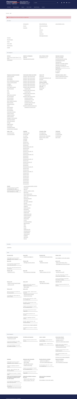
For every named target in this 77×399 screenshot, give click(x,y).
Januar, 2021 (58, 261)
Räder (25, 224)
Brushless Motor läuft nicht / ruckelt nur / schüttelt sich (29, 299)
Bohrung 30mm (26, 180)
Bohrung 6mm (25, 157)
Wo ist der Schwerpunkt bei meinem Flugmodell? (29, 310)
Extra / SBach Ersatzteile (11, 87)
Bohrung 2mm (25, 145)
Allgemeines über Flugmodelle (28, 359)
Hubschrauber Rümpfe (60, 337)
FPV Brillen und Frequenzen (28, 337)
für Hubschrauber (59, 134)
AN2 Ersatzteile (10, 79)
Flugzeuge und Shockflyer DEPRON (62, 63)
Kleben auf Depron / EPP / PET (45, 272)
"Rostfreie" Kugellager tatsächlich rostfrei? (29, 318)
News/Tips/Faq (36, 7)
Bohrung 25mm (26, 179)
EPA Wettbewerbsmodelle (60, 60)
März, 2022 (9, 261)
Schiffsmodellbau (27, 232)
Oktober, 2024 (58, 255)
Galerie (22, 7)
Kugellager (9, 359)
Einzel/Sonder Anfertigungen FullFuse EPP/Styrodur (62, 67)
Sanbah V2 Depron (10, 113)
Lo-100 (8, 93)
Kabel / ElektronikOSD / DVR (42, 86)
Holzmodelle (26, 200)
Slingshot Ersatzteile (10, 115)
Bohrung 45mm (26, 183)
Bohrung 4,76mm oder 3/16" (28, 154)
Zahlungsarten (26, 23)
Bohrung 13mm (26, 173)
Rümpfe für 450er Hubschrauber (29, 90)
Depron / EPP (26, 197)
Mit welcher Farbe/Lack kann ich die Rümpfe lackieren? (29, 303)
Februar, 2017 (9, 281)
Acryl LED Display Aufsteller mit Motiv (30, 186)
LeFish (8, 91)
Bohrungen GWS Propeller (44, 283)
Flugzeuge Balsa (58, 62)
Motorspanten (26, 209)
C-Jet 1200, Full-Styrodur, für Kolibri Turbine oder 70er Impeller (62, 275)
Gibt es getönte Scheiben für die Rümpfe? (29, 314)
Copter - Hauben (42, 337)
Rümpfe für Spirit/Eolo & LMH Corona (30, 105)
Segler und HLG (58, 69)
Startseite (9, 7)
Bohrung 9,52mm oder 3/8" (28, 166)
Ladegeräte (26, 206)
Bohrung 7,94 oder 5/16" (27, 162)
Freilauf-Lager (25, 137)
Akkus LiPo (25, 189)
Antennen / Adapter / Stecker (29, 190)
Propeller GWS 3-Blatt (27, 214)
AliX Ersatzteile (9, 77)
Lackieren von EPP (11, 284)
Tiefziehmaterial (27, 234)
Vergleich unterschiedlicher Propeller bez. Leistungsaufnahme (30, 307)
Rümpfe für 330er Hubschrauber (29, 85)
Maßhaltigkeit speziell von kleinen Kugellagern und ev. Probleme (13, 258)
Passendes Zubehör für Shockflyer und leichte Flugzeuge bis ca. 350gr (14, 191)
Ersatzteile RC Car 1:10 (43, 57)
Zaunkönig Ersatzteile (11, 127)
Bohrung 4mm (25, 152)
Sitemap (40, 31)
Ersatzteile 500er (28, 94)
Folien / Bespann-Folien (28, 193)
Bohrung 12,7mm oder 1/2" (28, 171)
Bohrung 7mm (25, 160)
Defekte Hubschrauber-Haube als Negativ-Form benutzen (29, 285)
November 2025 (10, 255)
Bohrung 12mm (26, 169)
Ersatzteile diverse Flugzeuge (12, 128)
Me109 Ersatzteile (10, 98)
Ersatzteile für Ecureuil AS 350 (30, 107)
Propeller (41, 89)
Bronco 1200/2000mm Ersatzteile (13, 81)
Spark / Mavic (58, 137)
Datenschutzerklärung (43, 25)
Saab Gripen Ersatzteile (11, 111)
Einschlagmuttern (42, 132)
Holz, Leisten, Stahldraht (28, 201)
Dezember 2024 (42, 255)
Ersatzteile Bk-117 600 (28, 101)
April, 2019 (41, 270)
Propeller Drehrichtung (28, 295)
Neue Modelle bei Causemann (12, 337)
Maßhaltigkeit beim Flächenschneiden (63, 264)
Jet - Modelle (58, 70)
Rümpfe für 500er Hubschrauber (29, 93)
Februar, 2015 (9, 289)
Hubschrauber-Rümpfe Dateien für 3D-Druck (14, 58)
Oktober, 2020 (9, 270)
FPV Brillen (41, 79)
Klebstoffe (25, 203)
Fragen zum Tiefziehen (60, 359)
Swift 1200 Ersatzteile (11, 121)
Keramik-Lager (25, 134)
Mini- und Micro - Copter (43, 83)
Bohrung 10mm (26, 168)
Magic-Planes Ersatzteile (11, 94)
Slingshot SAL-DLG (27, 229)
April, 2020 (25, 270)
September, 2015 (59, 281)
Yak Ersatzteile (9, 125)
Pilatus (8, 105)
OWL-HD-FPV (41, 76)
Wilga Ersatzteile (10, 124)
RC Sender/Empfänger (28, 221)
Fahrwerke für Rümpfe (44, 262)
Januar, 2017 (25, 281)
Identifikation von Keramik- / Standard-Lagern (30, 328)
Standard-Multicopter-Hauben (61, 77)
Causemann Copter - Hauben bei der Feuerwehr (29, 292)
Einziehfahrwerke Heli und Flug (61, 58)
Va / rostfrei (25, 135)
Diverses (25, 238)
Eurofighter (9, 84)
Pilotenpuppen (9, 60)
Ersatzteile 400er (28, 88)
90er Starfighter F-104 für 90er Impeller (63, 258)
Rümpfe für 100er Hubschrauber (29, 76)
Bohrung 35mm (26, 182)
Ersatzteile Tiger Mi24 (28, 104)
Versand (24, 25)
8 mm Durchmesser (10, 132)
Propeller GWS (26, 212)
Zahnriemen (26, 237)
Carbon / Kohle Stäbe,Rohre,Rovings (30, 195)
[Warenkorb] (68, 2)
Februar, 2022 (25, 261)
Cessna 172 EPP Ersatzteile (12, 82)
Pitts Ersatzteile (10, 108)
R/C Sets (25, 220)
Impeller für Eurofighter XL (28, 256)
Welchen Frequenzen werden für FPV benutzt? (62, 285)
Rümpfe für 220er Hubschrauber (29, 82)
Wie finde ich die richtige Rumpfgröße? (30, 325)
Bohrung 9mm (25, 165)
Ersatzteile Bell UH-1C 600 (29, 99)
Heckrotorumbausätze (28, 198)
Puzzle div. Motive (27, 210)
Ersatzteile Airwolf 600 (29, 98)
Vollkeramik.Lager (26, 132)
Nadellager (25, 139)
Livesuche (41, 29)
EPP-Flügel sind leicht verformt (29, 262)
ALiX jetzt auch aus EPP (60, 272)
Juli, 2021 (41, 261)
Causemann (9, 247)
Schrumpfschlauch (27, 231)
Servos (25, 226)
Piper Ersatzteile (10, 107)
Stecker (25, 227)
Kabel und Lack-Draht (27, 204)
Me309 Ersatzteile (10, 99)
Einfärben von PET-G (11, 272)
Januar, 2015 (25, 289)
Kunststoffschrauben (43, 134)
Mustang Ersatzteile (10, 104)
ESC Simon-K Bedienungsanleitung (46, 256)
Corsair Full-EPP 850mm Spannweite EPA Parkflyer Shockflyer (62, 279)
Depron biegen (26, 287)
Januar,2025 (25, 255)
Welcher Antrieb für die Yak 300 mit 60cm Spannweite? (13, 292)
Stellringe (41, 139)
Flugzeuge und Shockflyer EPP (61, 65)
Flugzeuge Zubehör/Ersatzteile (28, 58)
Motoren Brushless (27, 207)
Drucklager (25, 140)
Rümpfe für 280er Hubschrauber (29, 84)
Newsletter (25, 27)
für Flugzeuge (58, 132)
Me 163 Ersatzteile (10, 96)
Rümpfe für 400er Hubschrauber (29, 87)
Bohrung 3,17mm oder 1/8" (28, 151)
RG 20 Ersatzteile (10, 110)
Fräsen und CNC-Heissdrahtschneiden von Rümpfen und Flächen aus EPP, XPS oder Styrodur (14, 377)
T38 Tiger (8, 122)
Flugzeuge (25, 57)
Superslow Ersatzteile (11, 119)
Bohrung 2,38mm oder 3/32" (28, 146)
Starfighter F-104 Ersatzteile (12, 118)
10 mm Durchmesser (11, 134)
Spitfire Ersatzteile (10, 116)
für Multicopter (58, 135)
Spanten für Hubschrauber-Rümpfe (14, 283)
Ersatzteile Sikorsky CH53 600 (30, 102)
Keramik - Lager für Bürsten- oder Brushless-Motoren (29, 322)
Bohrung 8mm (25, 163)
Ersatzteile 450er (28, 91)
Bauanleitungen (16, 7)
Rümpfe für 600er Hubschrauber (29, 96)
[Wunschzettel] (64, 2)
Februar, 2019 (58, 270)
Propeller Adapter (27, 217)
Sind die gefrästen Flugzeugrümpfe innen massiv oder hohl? (13, 264)
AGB (40, 27)
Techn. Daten (29, 7)
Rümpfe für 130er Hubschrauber (29, 77)
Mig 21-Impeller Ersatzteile (12, 101)
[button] (61, 2)
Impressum (41, 33)
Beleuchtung (41, 87)
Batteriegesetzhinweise (43, 35)
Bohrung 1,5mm (26, 143)
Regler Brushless (27, 223)
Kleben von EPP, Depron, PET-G (61, 262)
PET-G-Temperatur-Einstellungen (30, 272)
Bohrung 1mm (25, 142)
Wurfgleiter (58, 72)
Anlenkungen (26, 187)
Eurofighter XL (9, 85)
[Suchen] (45, 2)
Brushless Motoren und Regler (44, 359)
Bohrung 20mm (26, 177)
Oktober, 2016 (42, 281)
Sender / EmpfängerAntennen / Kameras (43, 82)
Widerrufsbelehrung (43, 23)
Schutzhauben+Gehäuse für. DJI (45, 77)
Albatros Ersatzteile (10, 76)
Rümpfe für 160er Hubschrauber (29, 79)
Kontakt (43, 7)
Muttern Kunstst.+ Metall (43, 137)
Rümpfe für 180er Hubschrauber (29, 81)
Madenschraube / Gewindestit (44, 135)
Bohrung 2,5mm (26, 148)
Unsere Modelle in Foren (60, 23)
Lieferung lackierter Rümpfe (29, 294)
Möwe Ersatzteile (10, 102)
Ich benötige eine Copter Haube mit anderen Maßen (13, 296)
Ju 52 (8, 90)
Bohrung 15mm (26, 174)
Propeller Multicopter (27, 215)
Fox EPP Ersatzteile (10, 88)
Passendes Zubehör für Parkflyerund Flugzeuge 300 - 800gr (13, 188)
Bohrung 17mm (26, 176)
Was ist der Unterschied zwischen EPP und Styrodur (14, 268)
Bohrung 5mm (25, 156)
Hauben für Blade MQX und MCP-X (62, 76)
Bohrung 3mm (25, 149)
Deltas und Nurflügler (59, 57)
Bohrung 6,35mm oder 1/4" (28, 159)
